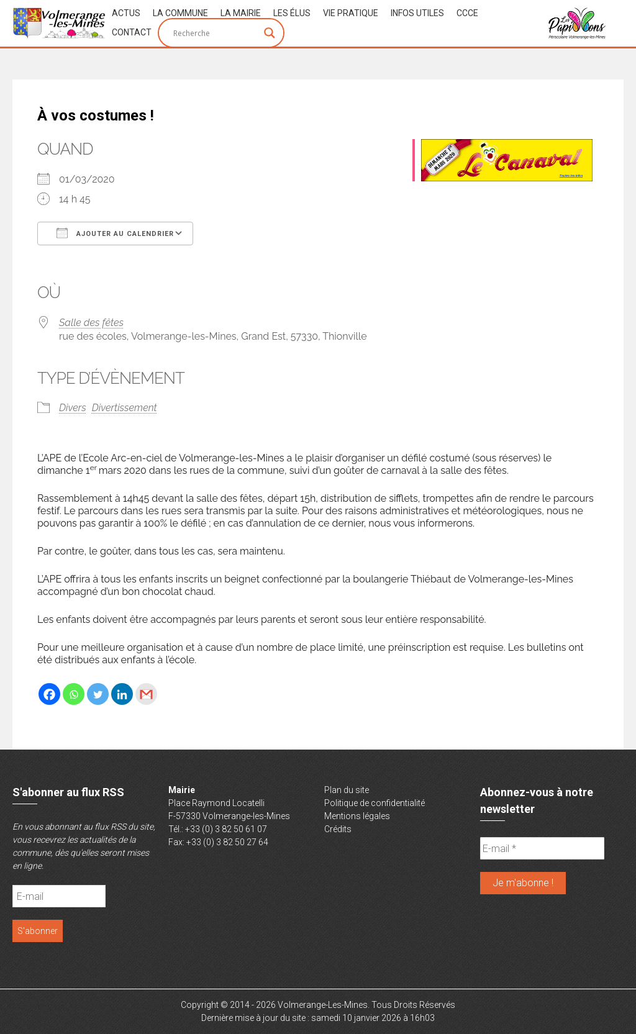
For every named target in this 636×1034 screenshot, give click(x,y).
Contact (132, 32)
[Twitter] (98, 694)
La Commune (180, 13)
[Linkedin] (122, 694)
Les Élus (292, 13)
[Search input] (215, 33)
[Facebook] (49, 694)
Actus (126, 13)
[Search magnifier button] (269, 33)
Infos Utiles (417, 13)
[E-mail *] (542, 848)
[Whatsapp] (73, 694)
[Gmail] (146, 694)
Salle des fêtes (91, 323)
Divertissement (124, 408)
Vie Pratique (350, 13)
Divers (72, 408)
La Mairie (240, 13)
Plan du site (346, 790)
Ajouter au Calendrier (115, 232)
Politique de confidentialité (374, 803)
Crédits (338, 829)
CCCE (467, 13)
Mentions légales (357, 816)
